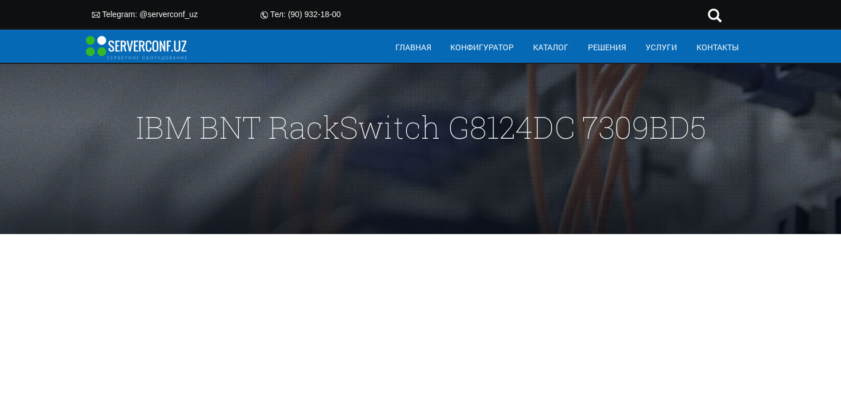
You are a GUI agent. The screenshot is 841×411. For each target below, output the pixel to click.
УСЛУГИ (661, 47)
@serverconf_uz (168, 14)
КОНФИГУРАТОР (482, 47)
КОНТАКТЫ (717, 47)
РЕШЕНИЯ (607, 47)
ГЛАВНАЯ (413, 47)
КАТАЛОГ (550, 47)
